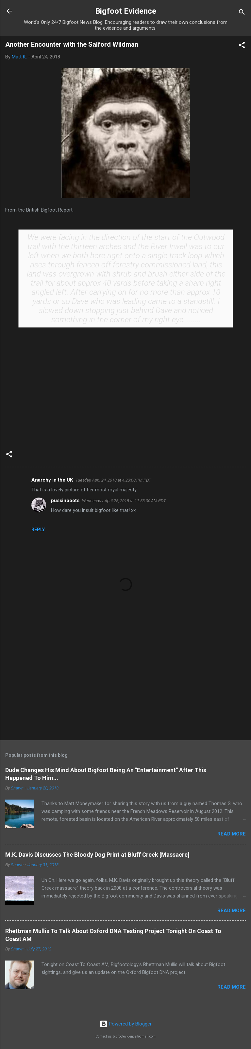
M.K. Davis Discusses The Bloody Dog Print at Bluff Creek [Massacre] (97, 854)
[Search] (242, 13)
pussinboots (65, 500)
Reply (38, 529)
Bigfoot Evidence (125, 11)
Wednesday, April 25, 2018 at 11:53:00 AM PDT (124, 500)
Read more (231, 834)
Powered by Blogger (126, 1024)
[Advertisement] (125, 684)
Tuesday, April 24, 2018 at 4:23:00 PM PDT (113, 480)
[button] (242, 46)
